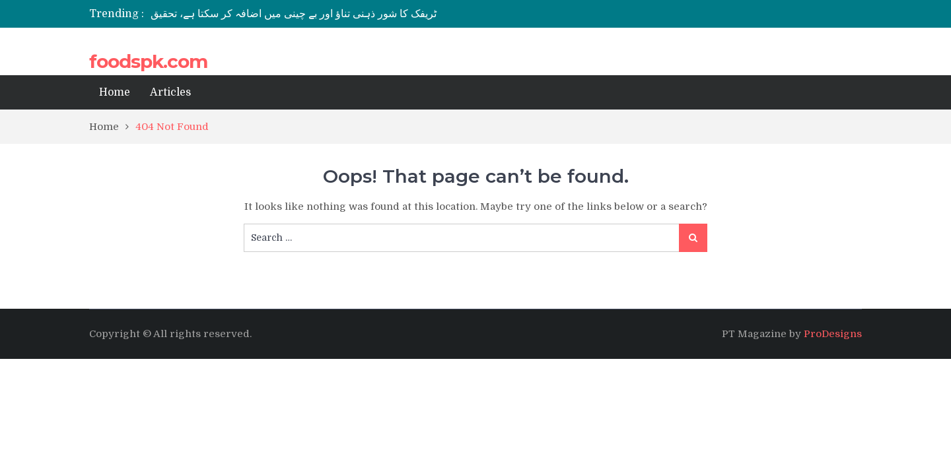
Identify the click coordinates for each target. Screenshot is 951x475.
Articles (170, 92)
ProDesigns (833, 334)
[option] (352, 14)
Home (114, 92)
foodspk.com (148, 61)
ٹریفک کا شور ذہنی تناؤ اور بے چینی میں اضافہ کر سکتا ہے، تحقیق (294, 14)
